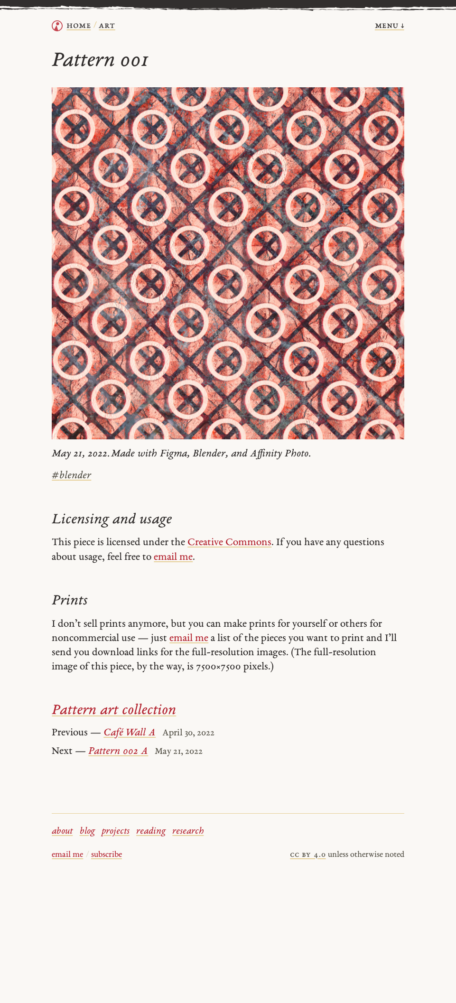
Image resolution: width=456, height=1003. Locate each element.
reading (151, 831)
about (62, 831)
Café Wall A (129, 732)
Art (107, 26)
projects (116, 831)
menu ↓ (389, 26)
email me (173, 557)
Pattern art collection (114, 710)
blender (71, 475)
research (188, 831)
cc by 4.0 (308, 855)
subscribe (106, 855)
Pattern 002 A (118, 751)
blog (87, 831)
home (78, 26)
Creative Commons (229, 542)
